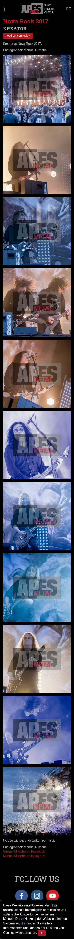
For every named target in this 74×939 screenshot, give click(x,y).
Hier (23, 923)
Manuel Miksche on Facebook (24, 851)
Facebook (21, 896)
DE (68, 9)
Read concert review (18, 35)
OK (42, 933)
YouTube (52, 896)
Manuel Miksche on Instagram (24, 856)
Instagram (37, 896)
